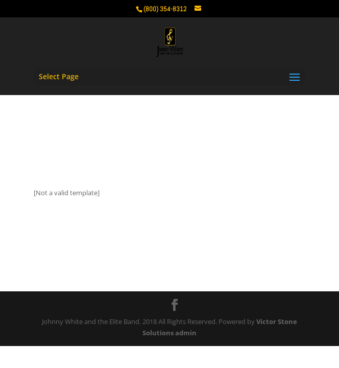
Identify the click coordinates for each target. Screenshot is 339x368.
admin (186, 332)
